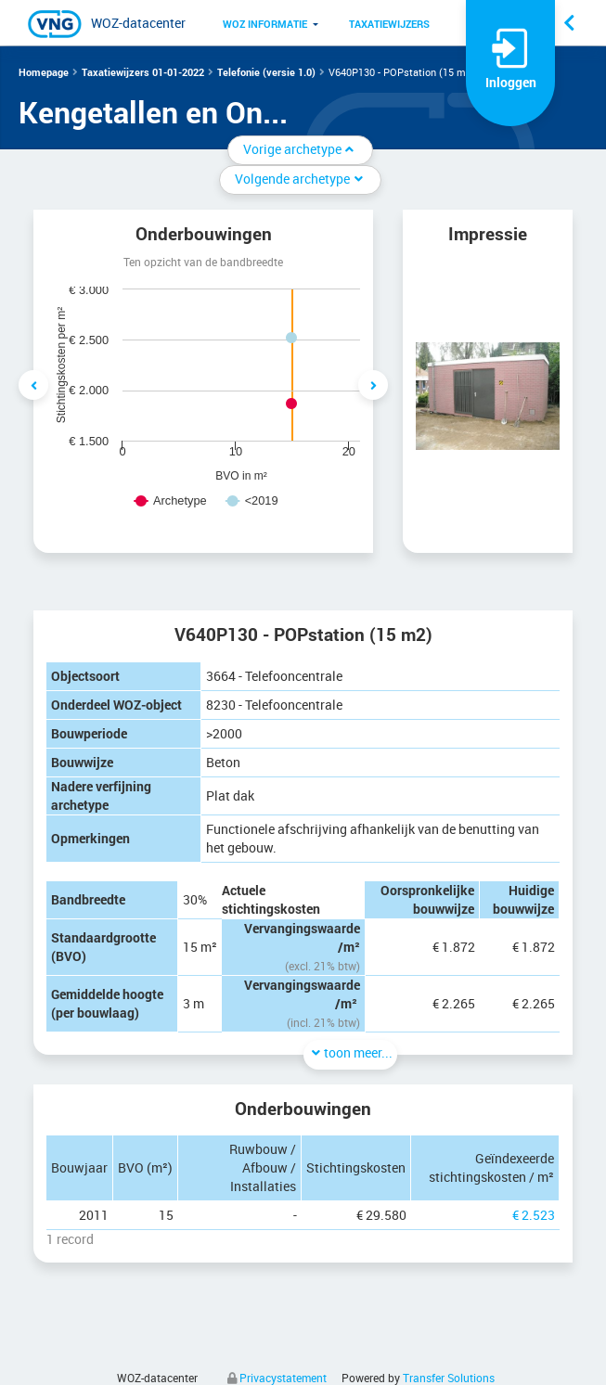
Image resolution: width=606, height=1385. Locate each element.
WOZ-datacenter (138, 23)
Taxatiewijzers (389, 24)
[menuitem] (265, 23)
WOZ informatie (265, 24)
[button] (265, 23)
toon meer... (350, 1052)
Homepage (44, 72)
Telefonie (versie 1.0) (266, 72)
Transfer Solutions (449, 1377)
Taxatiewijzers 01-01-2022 (143, 72)
